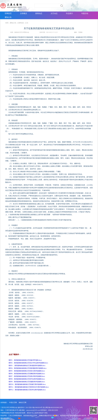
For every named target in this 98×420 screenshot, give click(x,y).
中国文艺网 (13, 402)
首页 (6, 23)
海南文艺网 (22, 402)
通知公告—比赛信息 (17, 23)
